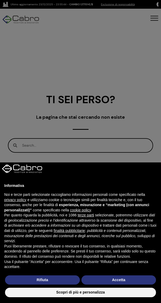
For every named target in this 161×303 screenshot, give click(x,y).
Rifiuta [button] (42, 280)
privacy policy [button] (15, 200)
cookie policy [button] (80, 210)
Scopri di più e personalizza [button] (80, 292)
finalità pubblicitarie (69, 231)
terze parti (86, 215)
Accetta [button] (118, 280)
